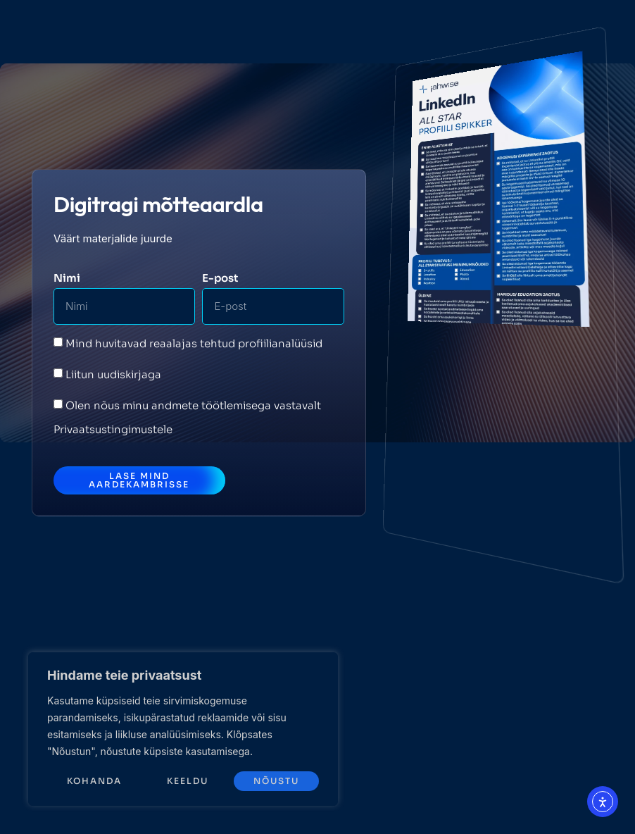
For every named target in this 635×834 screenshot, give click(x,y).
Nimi (67, 278)
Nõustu (276, 781)
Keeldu (187, 781)
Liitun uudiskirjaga (113, 374)
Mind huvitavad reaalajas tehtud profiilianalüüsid (193, 343)
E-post (220, 278)
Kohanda (94, 781)
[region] (183, 729)
